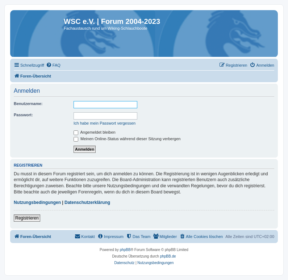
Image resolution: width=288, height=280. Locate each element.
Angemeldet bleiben (95, 132)
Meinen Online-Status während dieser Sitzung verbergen (127, 139)
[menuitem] (53, 65)
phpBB (125, 250)
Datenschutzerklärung (87, 202)
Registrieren (27, 218)
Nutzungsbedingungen (37, 202)
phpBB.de (168, 256)
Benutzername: (28, 103)
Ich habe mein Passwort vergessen (104, 123)
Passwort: (23, 115)
